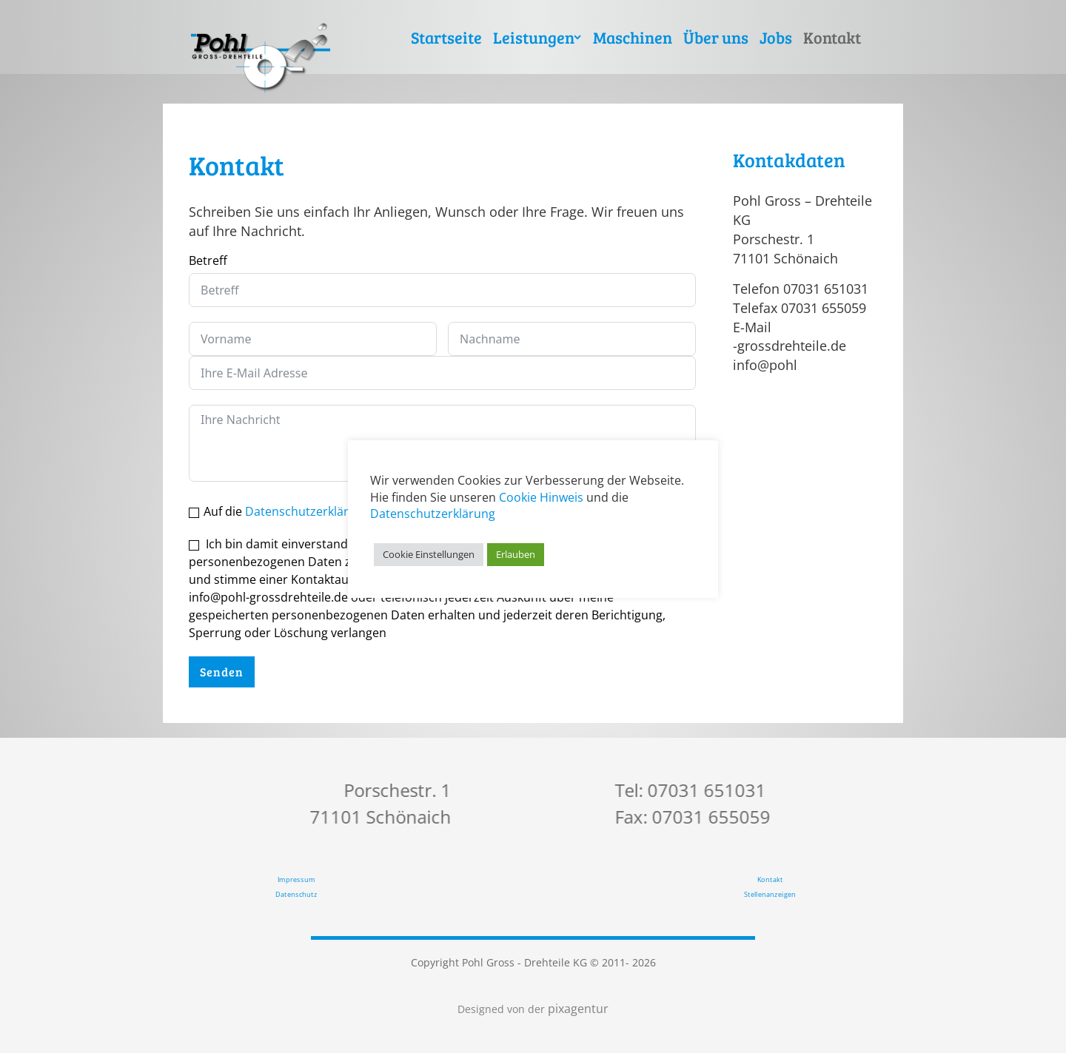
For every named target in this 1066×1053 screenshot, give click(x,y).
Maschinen (632, 37)
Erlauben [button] (515, 554)
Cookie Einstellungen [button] (429, 554)
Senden (222, 671)
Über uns (715, 37)
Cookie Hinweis (541, 497)
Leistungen (533, 37)
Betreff (208, 260)
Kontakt (832, 37)
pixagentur (577, 1008)
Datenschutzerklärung (307, 511)
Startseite (446, 37)
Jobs (776, 37)
